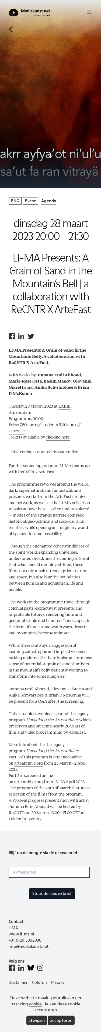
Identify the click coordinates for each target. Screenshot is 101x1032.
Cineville (17, 431)
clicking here (58, 437)
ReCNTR (26, 471)
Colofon (39, 982)
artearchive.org (28, 763)
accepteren (61, 1020)
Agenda (48, 200)
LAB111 (64, 406)
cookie (35, 1003)
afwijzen (37, 1020)
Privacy (57, 982)
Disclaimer (18, 982)
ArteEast (46, 471)
